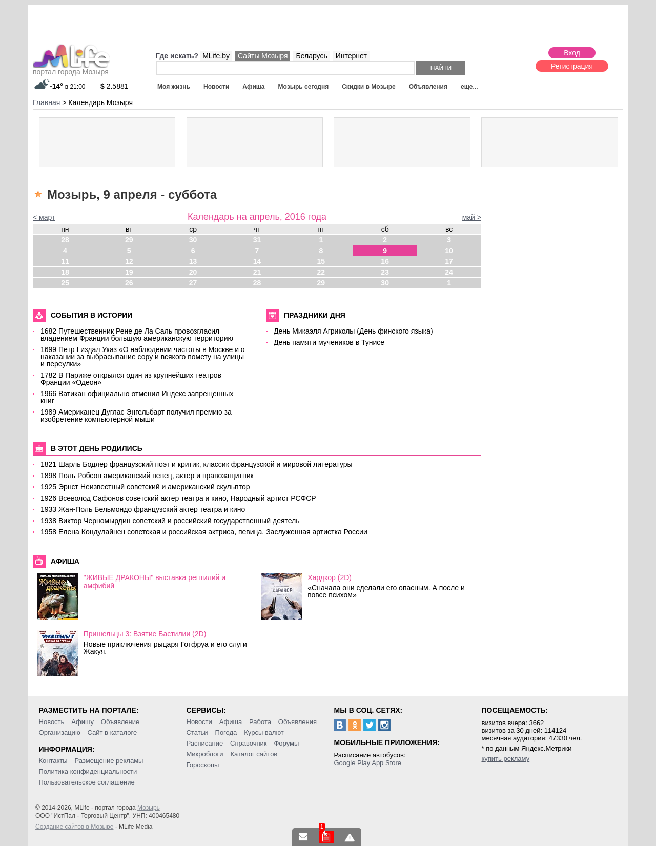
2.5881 (114, 86)
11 (65, 261)
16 (385, 261)
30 (193, 240)
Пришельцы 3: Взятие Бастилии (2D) (145, 634)
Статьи (197, 732)
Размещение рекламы (109, 761)
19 (129, 272)
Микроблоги (205, 754)
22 (321, 272)
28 (65, 240)
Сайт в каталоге (112, 732)
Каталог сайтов (253, 754)
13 (193, 261)
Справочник (248, 743)
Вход (572, 53)
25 (65, 283)
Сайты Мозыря (263, 56)
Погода (226, 732)
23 (385, 272)
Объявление (120, 722)
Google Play (352, 763)
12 (129, 261)
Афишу (82, 722)
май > (471, 217)
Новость (52, 722)
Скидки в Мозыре (368, 86)
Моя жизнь (173, 86)
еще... (469, 86)
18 (65, 272)
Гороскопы (203, 765)
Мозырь (148, 807)
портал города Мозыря (71, 68)
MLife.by (216, 56)
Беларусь (311, 56)
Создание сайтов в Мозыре (74, 826)
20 (193, 272)
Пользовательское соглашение (87, 782)
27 (193, 283)
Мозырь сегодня (303, 86)
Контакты (53, 761)
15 (321, 261)
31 (257, 240)
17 (449, 261)
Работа (260, 722)
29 (129, 240)
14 (257, 261)
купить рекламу (505, 758)
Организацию (59, 732)
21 (257, 272)
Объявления (428, 86)
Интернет (351, 56)
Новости (216, 86)
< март (44, 217)
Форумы (286, 743)
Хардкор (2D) (330, 577)
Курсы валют (264, 732)
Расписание (205, 743)
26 (129, 283)
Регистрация (572, 66)
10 (449, 250)
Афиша (253, 86)
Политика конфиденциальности (88, 771)
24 (449, 272)
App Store (386, 763)
